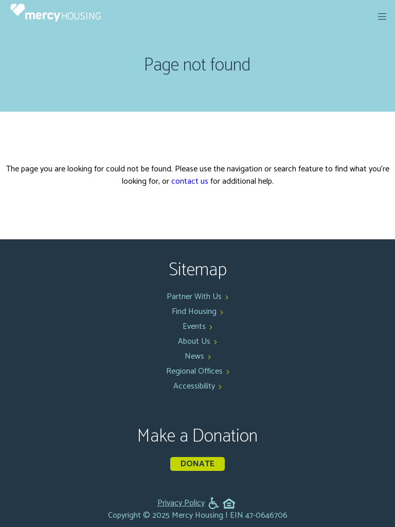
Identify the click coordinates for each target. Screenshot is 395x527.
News (194, 356)
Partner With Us (194, 297)
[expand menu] (382, 16)
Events (194, 326)
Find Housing (194, 312)
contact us (189, 181)
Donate (197, 464)
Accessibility (194, 386)
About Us (194, 341)
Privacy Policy (181, 503)
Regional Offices (194, 371)
